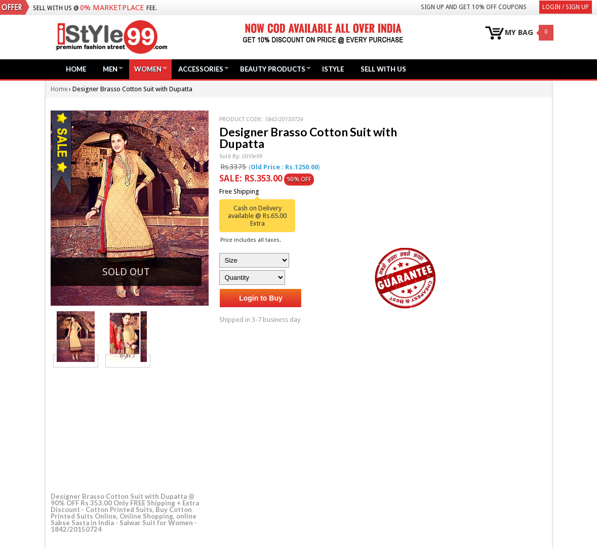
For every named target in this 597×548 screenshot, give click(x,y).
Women (148, 68)
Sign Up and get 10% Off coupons (474, 7)
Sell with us (383, 69)
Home (76, 69)
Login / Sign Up (565, 7)
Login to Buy (261, 298)
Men (110, 68)
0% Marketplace (112, 7)
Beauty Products (272, 68)
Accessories (200, 68)
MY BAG (519, 32)
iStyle (333, 69)
